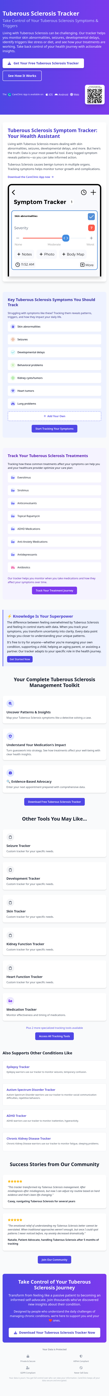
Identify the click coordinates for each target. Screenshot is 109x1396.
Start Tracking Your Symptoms (55, 428)
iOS (49, 94)
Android (61, 94)
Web (74, 94)
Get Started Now (20, 659)
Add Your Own (54, 416)
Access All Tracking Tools (54, 1036)
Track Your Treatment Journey (54, 590)
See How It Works (22, 76)
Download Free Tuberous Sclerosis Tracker (54, 802)
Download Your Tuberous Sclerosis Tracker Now (54, 1332)
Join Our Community (54, 1259)
